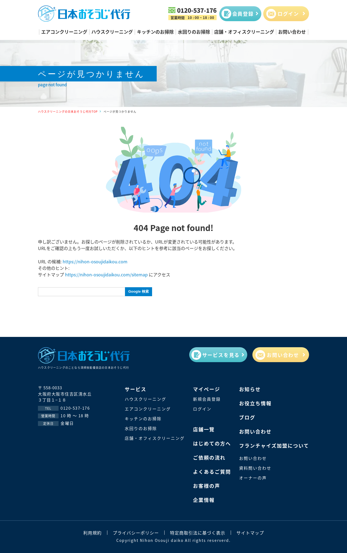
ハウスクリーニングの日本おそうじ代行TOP (68, 111)
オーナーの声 (253, 478)
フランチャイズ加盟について (274, 445)
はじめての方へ (212, 443)
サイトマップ (250, 532)
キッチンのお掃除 (155, 31)
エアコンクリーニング (64, 31)
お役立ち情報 (255, 403)
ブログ (247, 417)
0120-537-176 (197, 10)
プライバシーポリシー (136, 532)
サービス (135, 389)
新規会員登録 (207, 399)
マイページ (206, 389)
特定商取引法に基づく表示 (197, 532)
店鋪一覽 (204, 429)
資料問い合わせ (255, 468)
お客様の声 (206, 485)
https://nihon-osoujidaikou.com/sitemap (106, 274)
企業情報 (204, 499)
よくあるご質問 (212, 471)
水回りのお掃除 (194, 31)
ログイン (202, 409)
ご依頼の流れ (209, 457)
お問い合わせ (292, 31)
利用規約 (92, 532)
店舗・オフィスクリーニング (244, 31)
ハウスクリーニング (112, 31)
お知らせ (250, 389)
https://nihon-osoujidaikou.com (95, 261)
